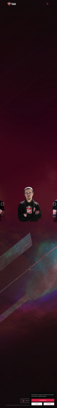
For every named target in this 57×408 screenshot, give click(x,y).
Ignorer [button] (36, 403)
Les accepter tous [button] (42, 400)
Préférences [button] (49, 403)
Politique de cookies (42, 396)
